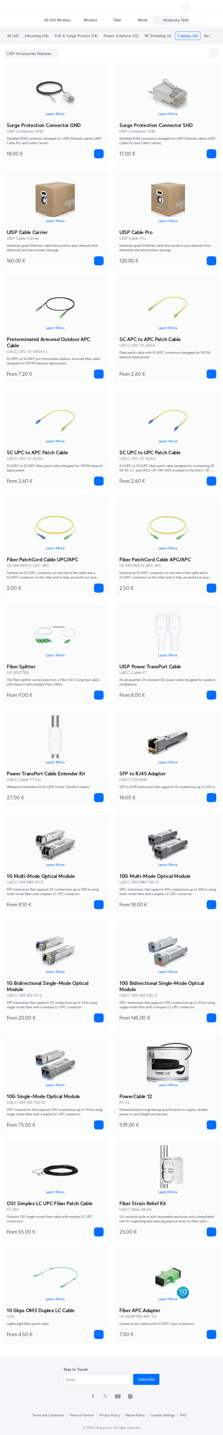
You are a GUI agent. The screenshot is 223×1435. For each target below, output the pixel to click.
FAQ (183, 1415)
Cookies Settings (162, 1415)
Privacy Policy (109, 1415)
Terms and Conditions (48, 1415)
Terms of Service (82, 1415)
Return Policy (135, 1415)
